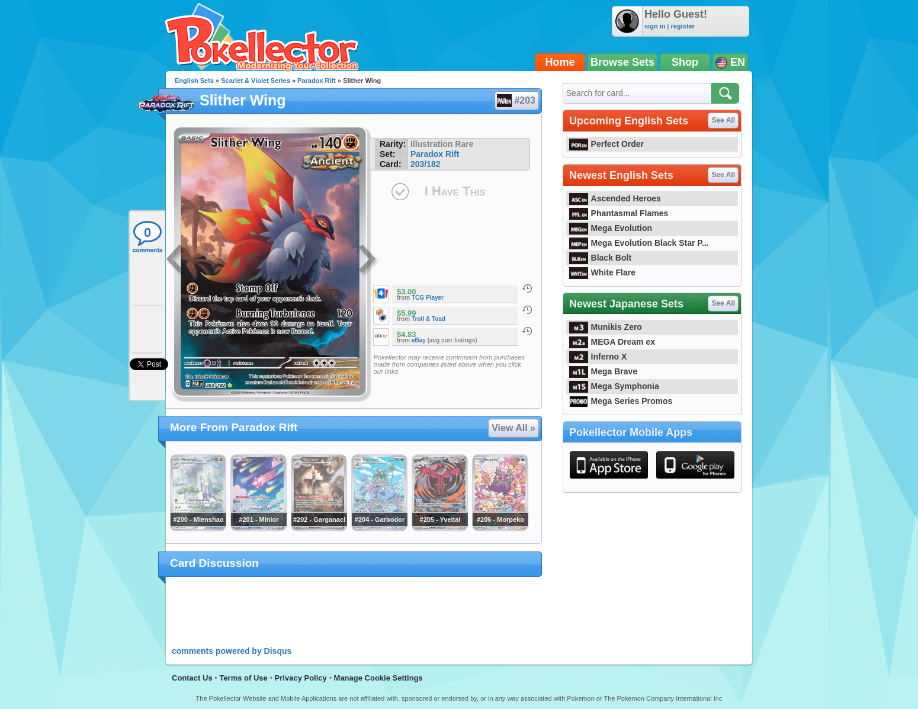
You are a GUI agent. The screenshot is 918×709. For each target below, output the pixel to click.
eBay (419, 340)
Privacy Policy (301, 677)
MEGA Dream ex (612, 342)
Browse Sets (622, 62)
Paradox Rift (316, 80)
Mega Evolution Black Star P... (639, 243)
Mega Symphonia (614, 386)
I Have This (455, 191)
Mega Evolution (610, 228)
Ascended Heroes (615, 198)
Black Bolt (600, 257)
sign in (654, 26)
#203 (516, 100)
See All (723, 120)
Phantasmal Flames (618, 213)
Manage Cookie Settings (378, 677)
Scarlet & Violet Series (255, 80)
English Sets (194, 80)
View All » (513, 428)
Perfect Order (606, 144)
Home (560, 62)
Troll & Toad (428, 319)
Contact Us (192, 677)
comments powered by (231, 651)
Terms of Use (243, 677)
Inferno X (598, 356)
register (682, 26)
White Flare (602, 272)
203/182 (425, 164)
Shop (685, 62)
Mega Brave (603, 371)
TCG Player (428, 297)
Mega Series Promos (620, 401)
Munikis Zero (605, 327)
